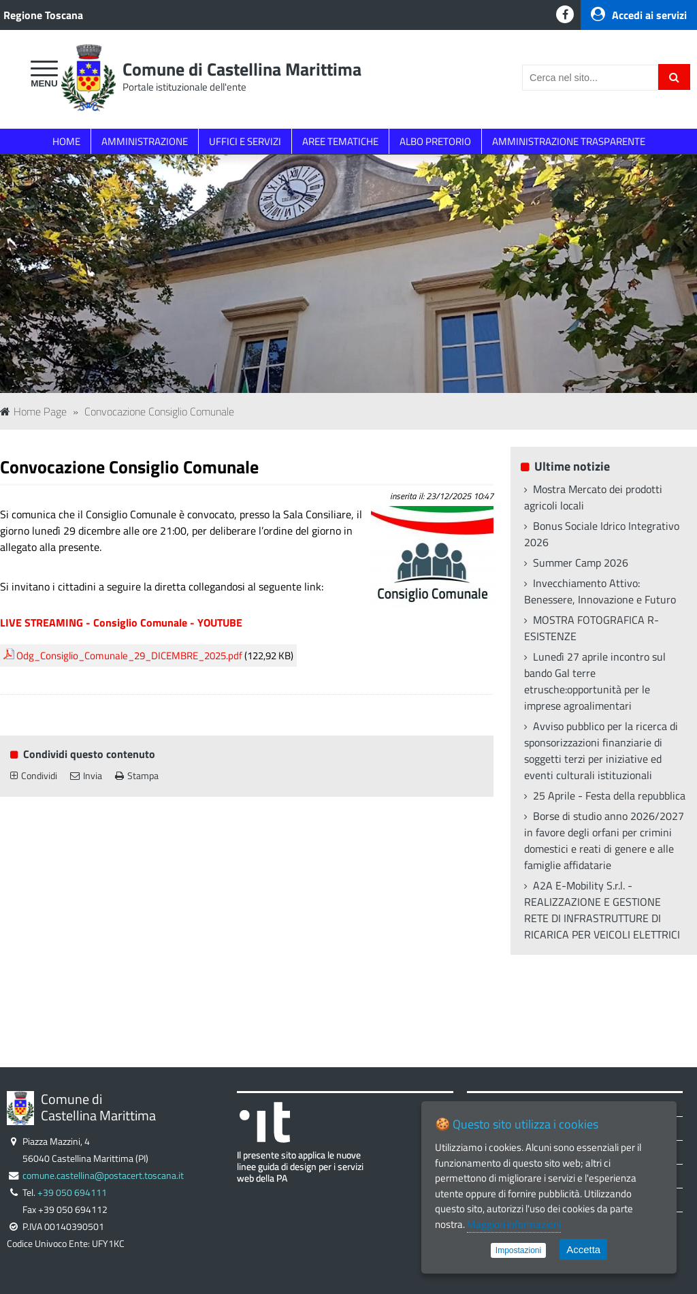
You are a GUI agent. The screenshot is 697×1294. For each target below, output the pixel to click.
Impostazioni (518, 1250)
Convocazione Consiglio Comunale (159, 411)
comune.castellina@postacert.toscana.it (103, 1175)
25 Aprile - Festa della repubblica (609, 795)
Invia (86, 775)
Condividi (33, 775)
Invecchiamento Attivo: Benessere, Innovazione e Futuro (600, 591)
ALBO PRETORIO (435, 141)
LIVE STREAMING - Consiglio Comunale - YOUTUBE (121, 622)
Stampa (137, 775)
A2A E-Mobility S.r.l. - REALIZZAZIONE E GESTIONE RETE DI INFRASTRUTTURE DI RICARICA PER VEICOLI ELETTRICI (602, 910)
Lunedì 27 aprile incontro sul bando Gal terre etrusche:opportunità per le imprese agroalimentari (595, 681)
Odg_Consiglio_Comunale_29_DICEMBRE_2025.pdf (129, 655)
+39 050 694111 (72, 1192)
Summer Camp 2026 (580, 562)
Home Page (33, 411)
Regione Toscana (43, 15)
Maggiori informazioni (514, 1224)
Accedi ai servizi (639, 15)
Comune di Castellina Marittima (242, 69)
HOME (66, 141)
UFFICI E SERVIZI (245, 141)
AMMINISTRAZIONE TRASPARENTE (568, 141)
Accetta (583, 1249)
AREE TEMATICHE (340, 141)
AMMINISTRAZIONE (144, 141)
